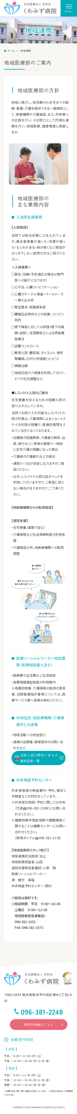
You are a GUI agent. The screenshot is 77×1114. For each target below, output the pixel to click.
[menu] (69, 8)
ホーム (11, 50)
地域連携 (25, 50)
